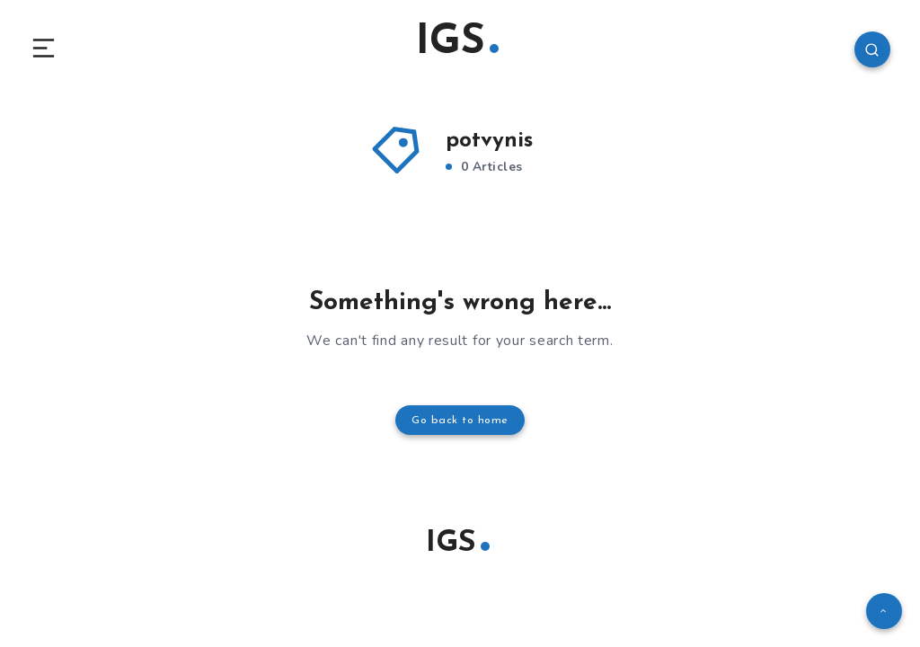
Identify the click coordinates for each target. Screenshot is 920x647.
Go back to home (460, 423)
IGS (457, 44)
